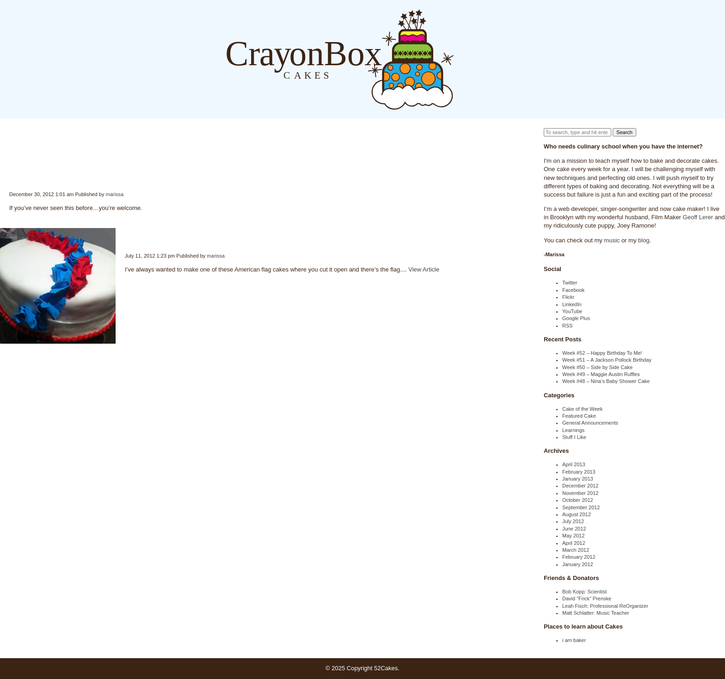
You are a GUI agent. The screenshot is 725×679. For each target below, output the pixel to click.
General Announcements (590, 423)
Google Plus (576, 318)
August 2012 (576, 514)
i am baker (574, 640)
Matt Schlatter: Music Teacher (595, 613)
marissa (115, 194)
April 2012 (573, 543)
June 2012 (574, 528)
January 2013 (577, 478)
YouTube (572, 311)
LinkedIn (572, 304)
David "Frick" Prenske (586, 598)
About (482, 59)
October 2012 (577, 500)
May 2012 (573, 535)
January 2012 (577, 564)
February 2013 (579, 472)
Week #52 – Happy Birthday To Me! (602, 353)
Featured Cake (579, 416)
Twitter (569, 282)
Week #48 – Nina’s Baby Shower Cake (606, 381)
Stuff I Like (574, 437)
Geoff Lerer (698, 217)
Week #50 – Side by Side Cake (597, 367)
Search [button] (624, 132)
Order (500, 59)
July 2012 (573, 521)
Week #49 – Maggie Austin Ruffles (601, 374)
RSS (567, 325)
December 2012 (580, 485)
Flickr (568, 297)
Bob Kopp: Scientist (584, 591)
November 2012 (580, 493)
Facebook (573, 290)
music (612, 240)
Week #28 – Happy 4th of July (125, 235)
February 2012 (579, 557)
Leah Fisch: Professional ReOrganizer (605, 606)
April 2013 (573, 464)
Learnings (573, 430)
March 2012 (575, 550)
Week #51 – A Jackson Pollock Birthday (606, 360)
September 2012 (581, 507)
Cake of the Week (582, 409)
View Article (423, 269)
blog (644, 240)
